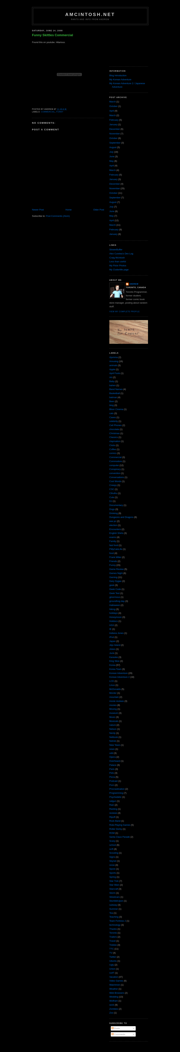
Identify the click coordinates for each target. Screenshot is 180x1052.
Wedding (113, 996)
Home (69, 209)
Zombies (113, 1009)
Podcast (113, 781)
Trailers (113, 937)
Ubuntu (113, 961)
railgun (112, 801)
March (112, 101)
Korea (112, 665)
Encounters (115, 529)
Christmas (114, 433)
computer (114, 465)
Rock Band (115, 821)
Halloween (114, 605)
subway (113, 905)
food (111, 553)
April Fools (114, 373)
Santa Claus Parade (119, 837)
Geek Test (114, 593)
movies (113, 705)
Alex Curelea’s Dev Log (121, 253)
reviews (113, 813)
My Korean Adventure (120, 79)
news (112, 749)
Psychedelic (115, 797)
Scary (112, 841)
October (113, 106)
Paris (112, 769)
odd (111, 753)
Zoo (111, 1012)
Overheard (114, 761)
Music (112, 717)
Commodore (115, 461)
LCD (111, 681)
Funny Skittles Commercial (52, 35)
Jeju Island (114, 645)
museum (113, 713)
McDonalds (115, 689)
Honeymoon (115, 617)
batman (113, 397)
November (114, 133)
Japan (112, 641)
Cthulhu (113, 493)
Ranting (113, 809)
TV (110, 953)
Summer (113, 909)
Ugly (111, 964)
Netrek (112, 741)
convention (114, 473)
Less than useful (117, 261)
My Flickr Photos (117, 265)
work (111, 1005)
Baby (112, 381)
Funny (59, 112)
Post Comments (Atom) (58, 216)
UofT (111, 973)
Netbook (113, 737)
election (113, 525)
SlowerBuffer (115, 249)
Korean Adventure (118, 673)
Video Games (116, 980)
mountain (114, 697)
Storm (112, 893)
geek (111, 585)
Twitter (112, 957)
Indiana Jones (116, 633)
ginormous (114, 597)
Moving (113, 709)
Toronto (113, 932)
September (115, 142)
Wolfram (113, 1000)
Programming (116, 793)
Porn (111, 785)
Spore (112, 869)
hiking (112, 609)
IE (110, 629)
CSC (111, 489)
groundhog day (117, 601)
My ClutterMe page (119, 269)
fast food (113, 545)
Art (110, 377)
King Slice (114, 661)
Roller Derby (115, 829)
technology (114, 925)
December (114, 129)
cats (111, 413)
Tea (111, 913)
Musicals (113, 721)
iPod (111, 637)
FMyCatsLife (115, 549)
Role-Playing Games (119, 825)
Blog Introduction (118, 75)
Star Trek (114, 881)
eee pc (112, 521)
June (111, 156)
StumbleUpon (116, 901)
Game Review (116, 569)
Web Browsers (116, 993)
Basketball (114, 393)
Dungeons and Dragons (121, 517)
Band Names (116, 389)
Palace (112, 765)
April (111, 110)
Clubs (112, 445)
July (111, 152)
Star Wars (114, 885)
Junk (111, 653)
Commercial (48, 112)
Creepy (113, 485)
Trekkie (113, 945)
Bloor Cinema (116, 409)
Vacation (113, 977)
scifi (111, 849)
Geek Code (115, 589)
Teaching (113, 916)
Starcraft (113, 889)
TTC (111, 948)
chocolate (114, 429)
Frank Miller (115, 557)
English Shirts (116, 533)
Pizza (112, 777)
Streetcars (114, 897)
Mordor (113, 693)
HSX (111, 625)
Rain (111, 805)
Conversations (116, 477)
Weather (113, 989)
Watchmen (114, 984)
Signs (112, 857)
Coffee (112, 449)
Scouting (113, 853)
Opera (112, 757)
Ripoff (112, 817)
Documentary (116, 505)
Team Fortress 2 (117, 921)
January (113, 124)
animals (113, 365)
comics (112, 453)
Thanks (113, 929)
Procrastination (117, 789)
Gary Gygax (115, 581)
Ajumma (113, 357)
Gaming (113, 577)
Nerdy (112, 733)
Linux (112, 685)
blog (111, 405)
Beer (111, 401)
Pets (111, 773)
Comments (118, 1034)
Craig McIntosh (117, 257)
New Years (114, 745)
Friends (113, 561)
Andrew (134, 284)
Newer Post (38, 209)
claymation (114, 441)
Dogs (112, 509)
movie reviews (116, 701)
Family (112, 541)
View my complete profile (124, 312)
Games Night (116, 573)
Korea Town (115, 669)
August (112, 147)
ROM (112, 833)
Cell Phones (115, 425)
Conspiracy (115, 469)
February (113, 120)
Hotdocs (113, 621)
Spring (112, 877)
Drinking (113, 513)
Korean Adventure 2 (119, 677)
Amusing (113, 361)
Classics (113, 437)
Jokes (112, 649)
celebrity (113, 421)
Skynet (112, 861)
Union (112, 968)
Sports (112, 873)
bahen (112, 385)
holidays (113, 613)
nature (112, 725)
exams (112, 537)
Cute (111, 497)
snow (112, 865)
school (112, 845)
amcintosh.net (90, 14)
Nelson (112, 729)
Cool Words (115, 481)
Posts (115, 1028)
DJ (110, 501)
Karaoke (113, 657)
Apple (112, 369)
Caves (112, 417)
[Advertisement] (126, 44)
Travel (112, 941)
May (111, 161)
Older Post (98, 209)
